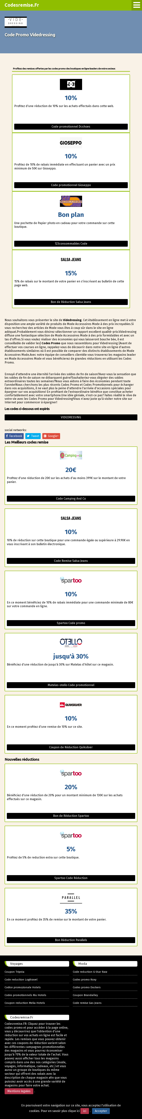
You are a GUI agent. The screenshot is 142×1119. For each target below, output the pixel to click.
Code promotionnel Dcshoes (71, 126)
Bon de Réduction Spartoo (71, 816)
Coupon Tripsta (14, 971)
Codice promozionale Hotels (23, 987)
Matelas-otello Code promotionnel (71, 685)
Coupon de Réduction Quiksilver (71, 747)
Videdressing (71, 417)
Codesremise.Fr (22, 5)
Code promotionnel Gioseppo (71, 185)
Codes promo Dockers (87, 987)
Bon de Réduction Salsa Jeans (71, 302)
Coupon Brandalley (85, 995)
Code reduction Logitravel (21, 979)
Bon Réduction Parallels (71, 940)
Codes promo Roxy (84, 979)
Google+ (51, 436)
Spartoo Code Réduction (70, 878)
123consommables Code (71, 243)
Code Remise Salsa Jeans (71, 561)
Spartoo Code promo (71, 623)
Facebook (14, 436)
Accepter (101, 1111)
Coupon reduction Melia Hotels (25, 1003)
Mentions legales (19, 1091)
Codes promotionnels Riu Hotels (25, 995)
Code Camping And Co (71, 498)
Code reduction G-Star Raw (90, 971)
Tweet (33, 436)
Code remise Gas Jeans (87, 1003)
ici (84, 1111)
